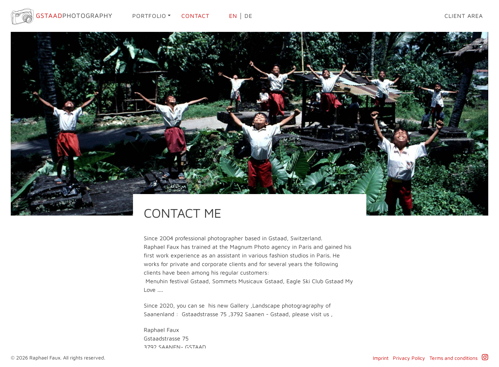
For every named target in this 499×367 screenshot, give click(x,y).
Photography (62, 16)
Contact (195, 16)
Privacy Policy (409, 358)
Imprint (381, 358)
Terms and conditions (453, 358)
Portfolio (149, 16)
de (248, 16)
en (233, 16)
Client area (464, 16)
